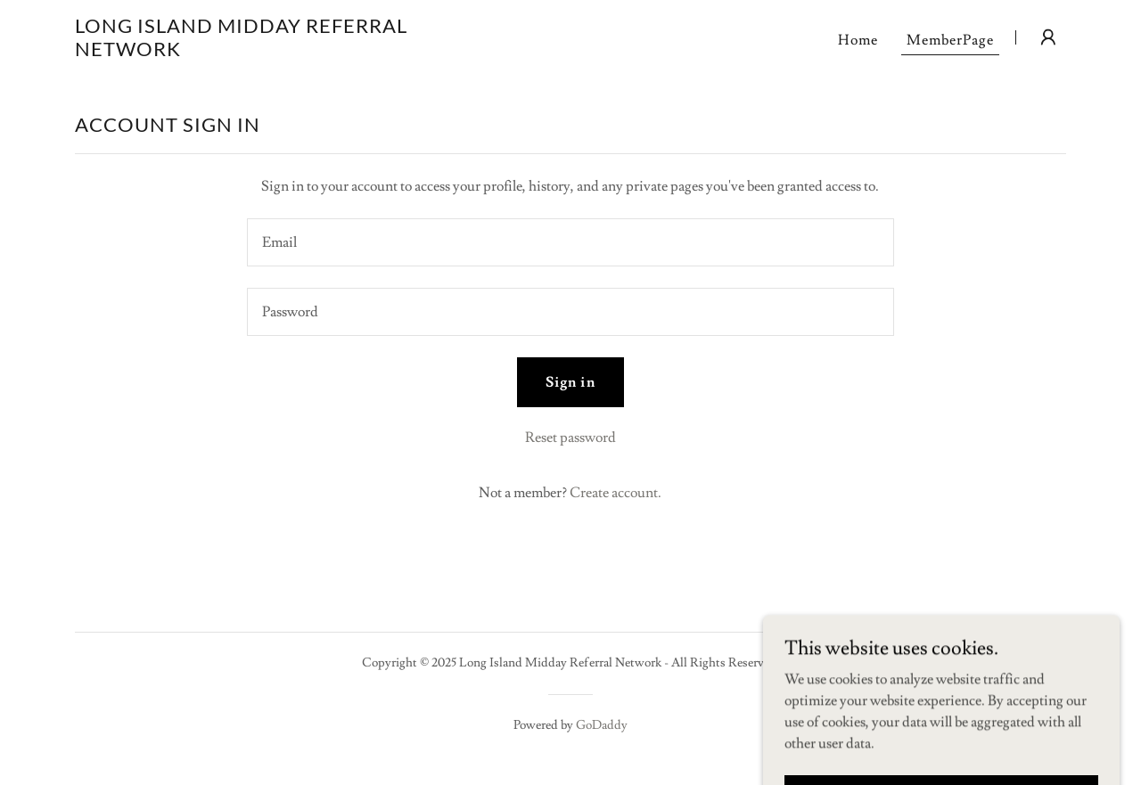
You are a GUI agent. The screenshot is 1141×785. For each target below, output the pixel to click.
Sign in (570, 382)
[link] (248, 52)
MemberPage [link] (950, 40)
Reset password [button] (570, 437)
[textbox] (570, 242)
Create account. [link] (615, 493)
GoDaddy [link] (602, 725)
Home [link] (858, 40)
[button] (1048, 37)
